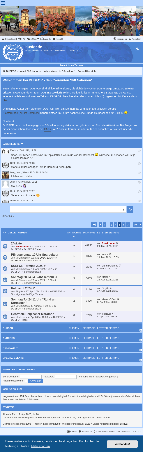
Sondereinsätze (32, 260)
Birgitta (19, 291)
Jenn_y (13, 182)
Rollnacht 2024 (21, 288)
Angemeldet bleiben (15, 380)
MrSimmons (22, 257)
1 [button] (104, 224)
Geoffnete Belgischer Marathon (32, 314)
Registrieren (27, 369)
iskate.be (20, 317)
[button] (94, 224)
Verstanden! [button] (122, 444)
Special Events (13, 357)
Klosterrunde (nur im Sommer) (21, 112)
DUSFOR (16, 249)
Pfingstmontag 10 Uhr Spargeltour (35, 254)
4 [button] (115, 224)
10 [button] (135, 224)
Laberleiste (11, 144)
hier (5, 100)
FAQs (47, 129)
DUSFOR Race (32, 249)
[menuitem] (22, 39)
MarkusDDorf (109, 299)
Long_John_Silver (19, 172)
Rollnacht (10, 348)
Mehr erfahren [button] (40, 446)
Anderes (9, 338)
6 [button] (123, 224)
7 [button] (128, 224)
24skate (16, 243)
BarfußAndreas (110, 265)
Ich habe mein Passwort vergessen (97, 376)
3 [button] (111, 224)
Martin (13, 150)
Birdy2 (124, 423)
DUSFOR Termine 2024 (27, 265)
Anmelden (9, 369)
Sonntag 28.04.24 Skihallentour (32, 277)
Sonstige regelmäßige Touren (27, 294)
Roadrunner (22, 246)
